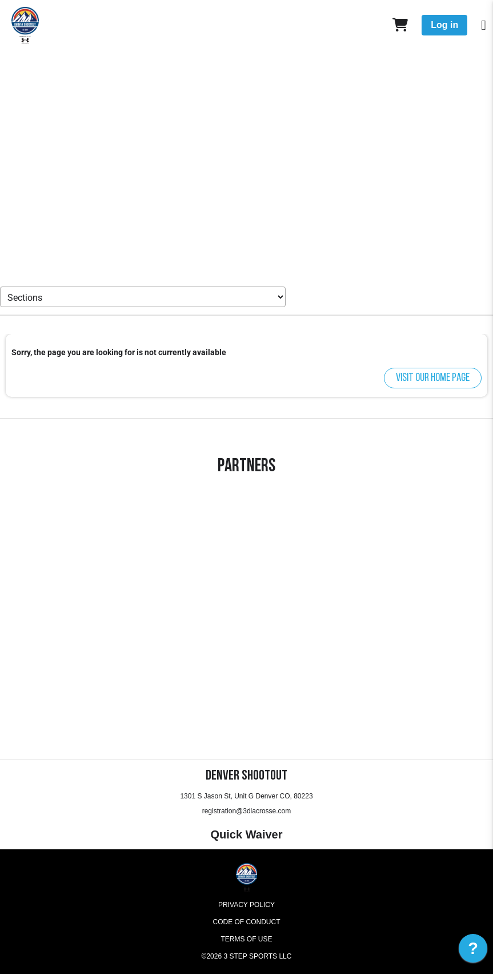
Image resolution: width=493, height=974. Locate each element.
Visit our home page (433, 378)
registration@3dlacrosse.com (246, 811)
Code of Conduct (246, 922)
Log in (444, 25)
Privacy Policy (246, 905)
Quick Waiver (247, 834)
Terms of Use (246, 939)
